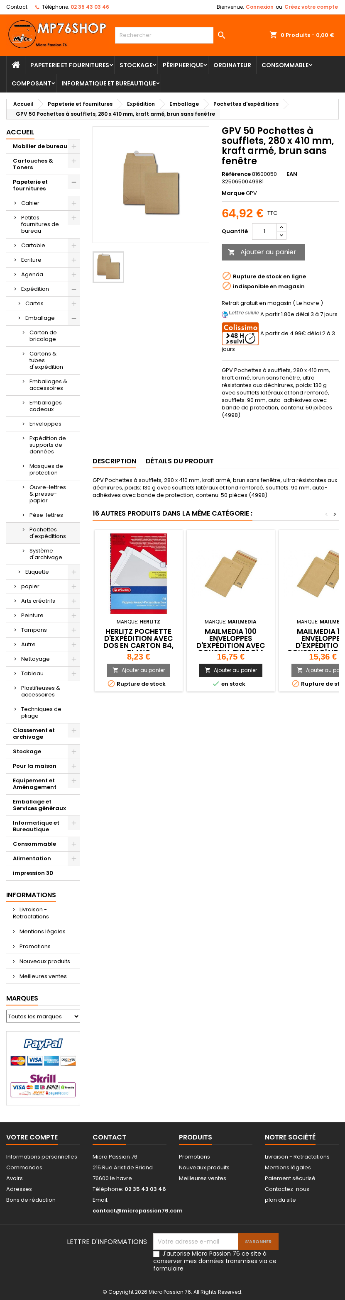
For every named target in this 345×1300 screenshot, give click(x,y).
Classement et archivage (34, 733)
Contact (16, 6)
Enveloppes (45, 424)
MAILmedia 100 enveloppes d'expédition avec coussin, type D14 (230, 641)
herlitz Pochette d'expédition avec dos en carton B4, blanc (138, 641)
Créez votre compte (311, 6)
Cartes (34, 303)
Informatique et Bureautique (108, 83)
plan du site (280, 1200)
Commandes (24, 1167)
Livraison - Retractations (31, 913)
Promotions (34, 946)
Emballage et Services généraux (39, 805)
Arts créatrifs (38, 601)
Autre (28, 644)
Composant (31, 83)
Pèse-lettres (46, 515)
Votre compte (32, 1137)
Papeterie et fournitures (69, 65)
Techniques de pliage (41, 712)
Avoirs (14, 1178)
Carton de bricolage (43, 336)
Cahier (30, 203)
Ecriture (31, 260)
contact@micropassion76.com (138, 1211)
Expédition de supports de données (47, 444)
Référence (236, 174)
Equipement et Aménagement (34, 784)
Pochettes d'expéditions (47, 533)
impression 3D (33, 873)
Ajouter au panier (262, 252)
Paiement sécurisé (290, 1178)
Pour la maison (34, 766)
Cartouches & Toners (33, 164)
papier (30, 586)
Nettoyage (35, 659)
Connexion (260, 6)
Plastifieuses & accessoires (40, 691)
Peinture (32, 615)
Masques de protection (46, 469)
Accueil (20, 132)
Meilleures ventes (42, 976)
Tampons (34, 630)
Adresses (19, 1189)
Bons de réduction (31, 1200)
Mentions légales (42, 931)
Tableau (32, 673)
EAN (291, 174)
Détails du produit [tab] (180, 461)
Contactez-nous (287, 1189)
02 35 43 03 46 (90, 6)
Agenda (32, 274)
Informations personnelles (41, 1157)
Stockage (136, 65)
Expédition (35, 289)
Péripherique (183, 65)
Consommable (285, 65)
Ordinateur (232, 65)
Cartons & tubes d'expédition (46, 360)
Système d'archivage (45, 554)
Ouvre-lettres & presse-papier (47, 493)
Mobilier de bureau (40, 146)
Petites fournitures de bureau (40, 224)
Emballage (40, 318)
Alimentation (32, 858)
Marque (233, 193)
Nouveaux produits (44, 961)
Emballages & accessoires (48, 384)
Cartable (33, 245)
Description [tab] (114, 461)
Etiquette (37, 572)
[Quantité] (264, 231)
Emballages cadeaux (45, 406)
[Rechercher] (172, 35)
